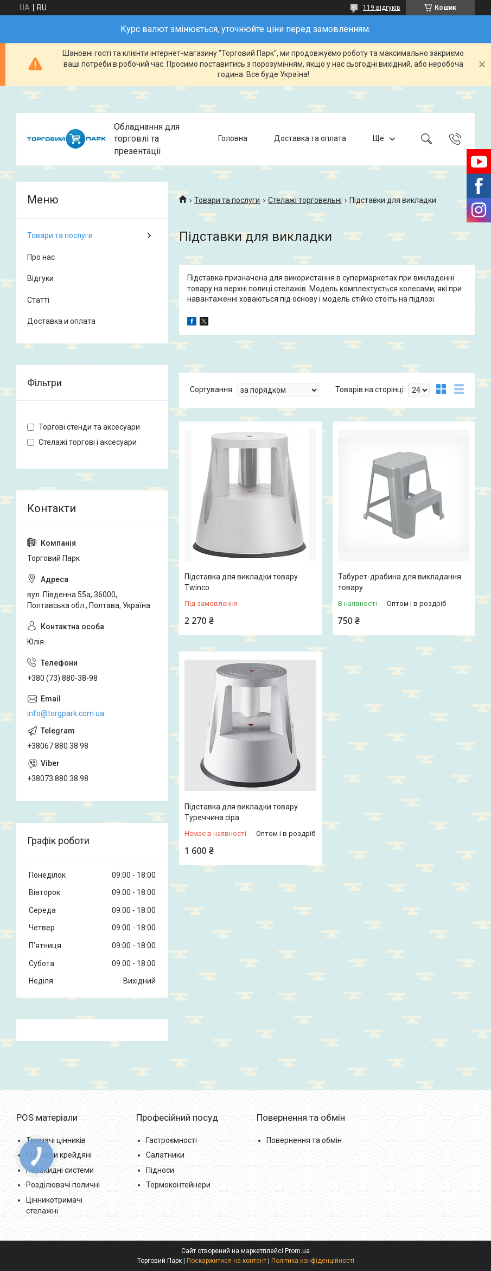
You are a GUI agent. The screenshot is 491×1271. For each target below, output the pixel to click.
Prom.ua (297, 1251)
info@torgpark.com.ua (65, 713)
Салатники (165, 1155)
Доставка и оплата (61, 321)
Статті (38, 300)
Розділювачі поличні (63, 1184)
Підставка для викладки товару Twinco (241, 582)
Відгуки (40, 278)
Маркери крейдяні (59, 1155)
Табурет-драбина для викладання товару (399, 582)
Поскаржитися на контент (226, 1260)
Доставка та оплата (310, 139)
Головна (232, 139)
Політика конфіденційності (312, 1260)
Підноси (160, 1170)
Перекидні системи (60, 1170)
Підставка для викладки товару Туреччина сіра (241, 812)
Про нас (41, 257)
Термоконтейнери (178, 1184)
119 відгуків (381, 7)
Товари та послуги (227, 200)
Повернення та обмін (304, 1140)
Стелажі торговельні (305, 200)
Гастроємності (171, 1140)
